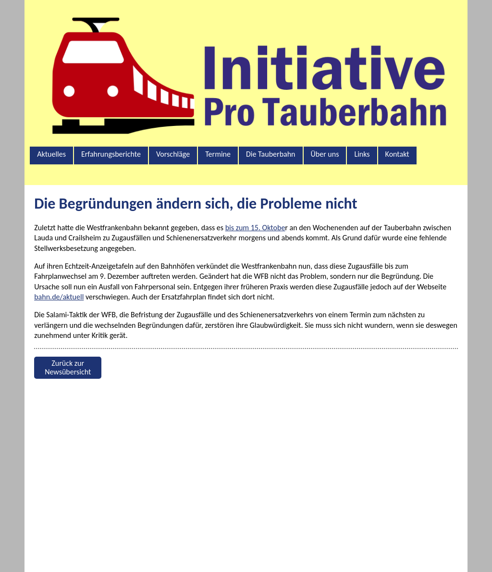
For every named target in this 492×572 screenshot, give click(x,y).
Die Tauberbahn (270, 154)
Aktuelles (51, 154)
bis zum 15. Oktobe (255, 227)
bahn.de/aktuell (59, 296)
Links (361, 154)
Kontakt (397, 154)
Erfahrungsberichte (111, 154)
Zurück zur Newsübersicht (68, 367)
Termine (218, 154)
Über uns (325, 154)
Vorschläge (173, 154)
